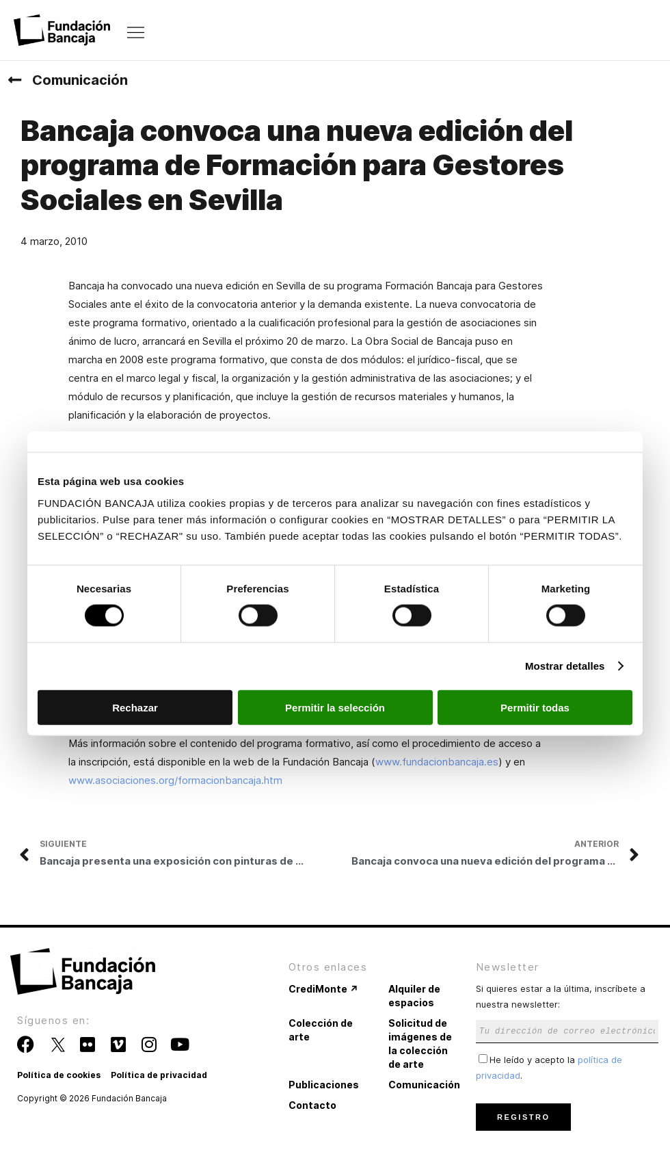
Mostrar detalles (565, 666)
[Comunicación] (14, 80)
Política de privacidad (159, 1075)
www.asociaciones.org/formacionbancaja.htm (175, 780)
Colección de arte (321, 1030)
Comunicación (80, 80)
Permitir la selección (335, 707)
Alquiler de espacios (414, 995)
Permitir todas (535, 707)
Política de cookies (58, 1075)
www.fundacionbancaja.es (436, 761)
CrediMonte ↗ (323, 989)
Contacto (312, 1105)
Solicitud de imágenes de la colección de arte (420, 1043)
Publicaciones (324, 1084)
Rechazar (135, 707)
